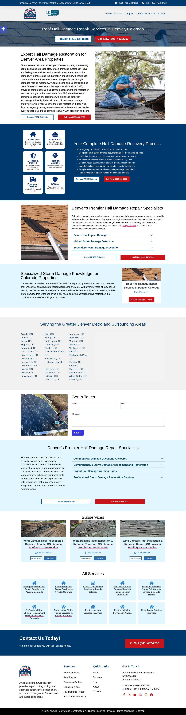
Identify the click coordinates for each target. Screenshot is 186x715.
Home (108, 13)
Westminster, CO (78, 372)
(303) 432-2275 (129, 226)
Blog (95, 682)
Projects (130, 13)
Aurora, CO (26, 337)
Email (123, 403)
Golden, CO (51, 348)
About (140, 13)
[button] (3, 29)
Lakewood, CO (52, 372)
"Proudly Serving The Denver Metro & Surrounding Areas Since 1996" (55, 3)
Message (76, 414)
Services (118, 13)
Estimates (150, 13)
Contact (162, 13)
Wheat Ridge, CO (78, 376)
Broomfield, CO (29, 348)
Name (74, 403)
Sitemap (140, 711)
